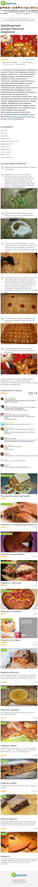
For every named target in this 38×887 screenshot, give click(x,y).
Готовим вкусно (19, 875)
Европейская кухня (8, 64)
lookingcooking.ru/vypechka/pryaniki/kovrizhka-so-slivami (19, 440)
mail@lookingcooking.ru (19, 883)
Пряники (3, 650)
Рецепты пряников (6, 475)
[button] (36, 3)
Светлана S (32, 59)
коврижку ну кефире (15, 381)
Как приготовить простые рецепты (8, 3)
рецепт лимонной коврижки (22, 117)
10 (11, 59)
